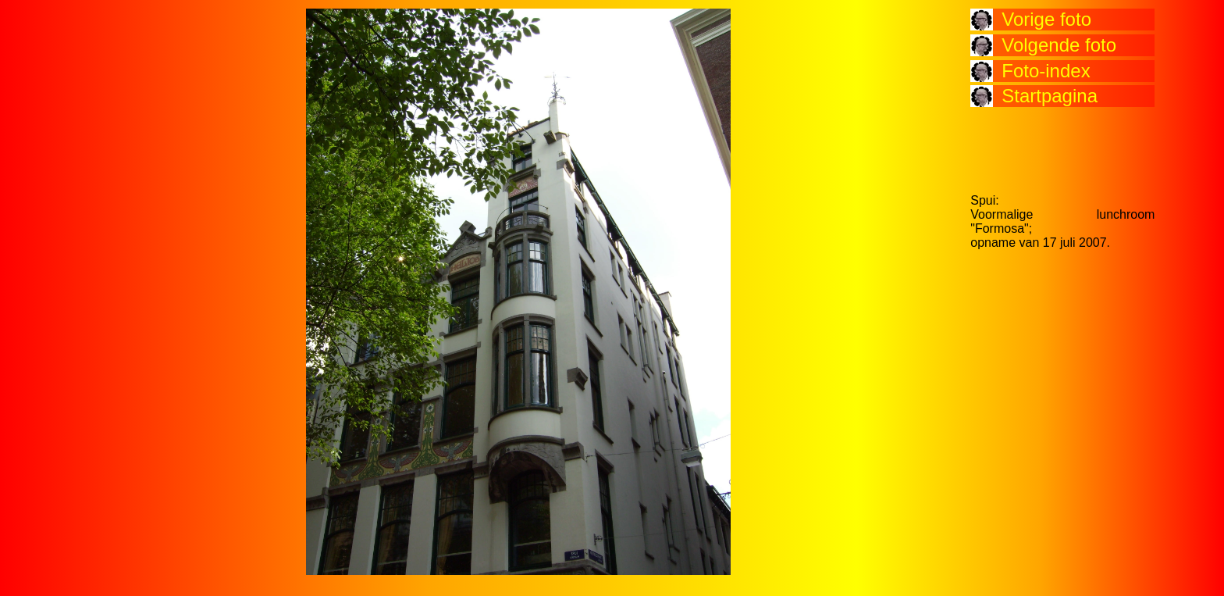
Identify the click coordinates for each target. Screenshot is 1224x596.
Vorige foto (1046, 19)
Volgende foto (1059, 44)
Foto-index (1046, 70)
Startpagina (1050, 95)
